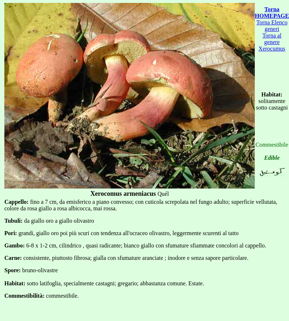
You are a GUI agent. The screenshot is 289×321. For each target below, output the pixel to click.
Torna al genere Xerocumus (271, 42)
